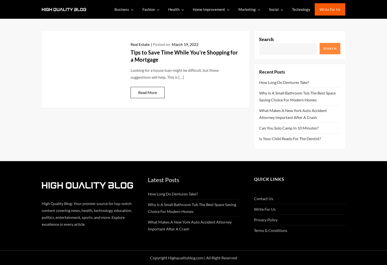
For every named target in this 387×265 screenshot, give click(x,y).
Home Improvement (211, 9)
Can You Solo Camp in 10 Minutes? (288, 128)
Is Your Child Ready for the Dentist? (290, 138)
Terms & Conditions (270, 230)
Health (176, 9)
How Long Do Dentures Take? (284, 82)
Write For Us (330, 9)
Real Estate (140, 44)
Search (266, 39)
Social (276, 9)
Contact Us (263, 198)
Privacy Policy (266, 219)
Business (124, 9)
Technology (301, 9)
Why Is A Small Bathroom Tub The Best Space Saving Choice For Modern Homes (297, 96)
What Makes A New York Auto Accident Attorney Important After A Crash (293, 114)
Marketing (249, 9)
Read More (147, 92)
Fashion (151, 9)
